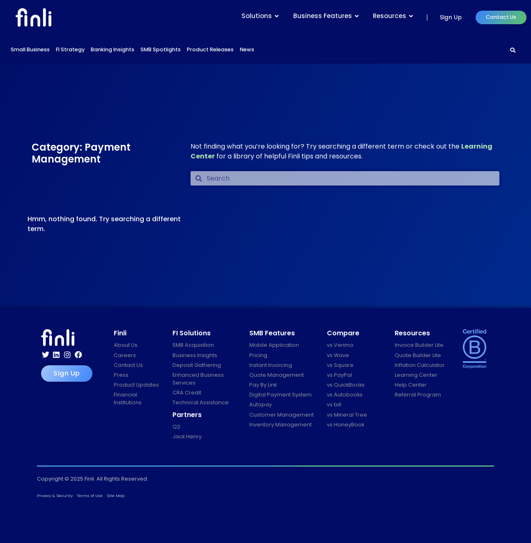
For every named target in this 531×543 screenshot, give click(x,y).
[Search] (513, 50)
